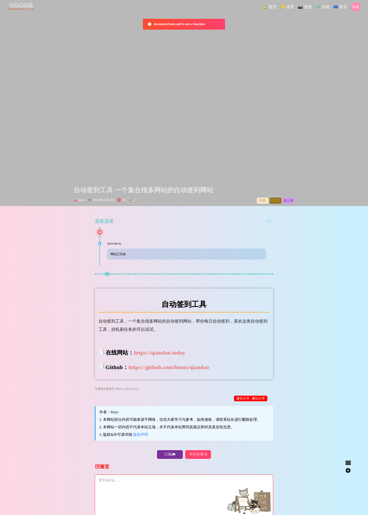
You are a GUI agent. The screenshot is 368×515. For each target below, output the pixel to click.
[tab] (184, 228)
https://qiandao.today (159, 360)
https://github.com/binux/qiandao (168, 375)
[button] (269, 7)
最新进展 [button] (183, 228)
